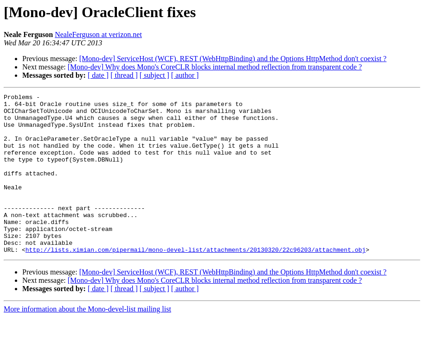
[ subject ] (154, 75)
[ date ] (98, 75)
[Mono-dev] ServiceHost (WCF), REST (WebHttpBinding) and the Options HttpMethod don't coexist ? (233, 58)
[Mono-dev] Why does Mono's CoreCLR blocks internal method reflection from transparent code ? (215, 67)
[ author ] (185, 75)
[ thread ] (124, 75)
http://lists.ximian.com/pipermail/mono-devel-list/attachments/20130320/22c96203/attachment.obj (196, 281)
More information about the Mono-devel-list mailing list (87, 341)
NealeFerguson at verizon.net (98, 34)
